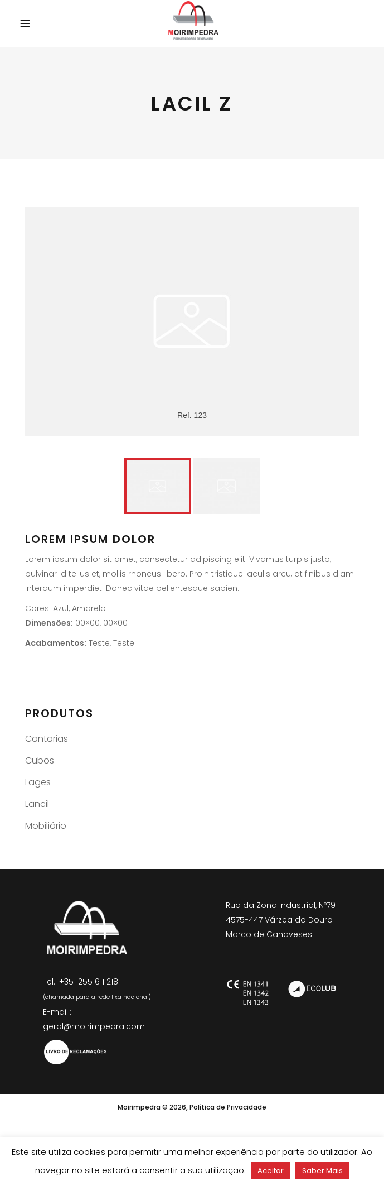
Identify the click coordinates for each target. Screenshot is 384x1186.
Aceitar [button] (270, 1170)
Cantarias (46, 738)
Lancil (37, 804)
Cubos (39, 760)
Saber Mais (322, 1170)
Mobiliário (45, 825)
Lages (38, 782)
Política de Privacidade (227, 1107)
